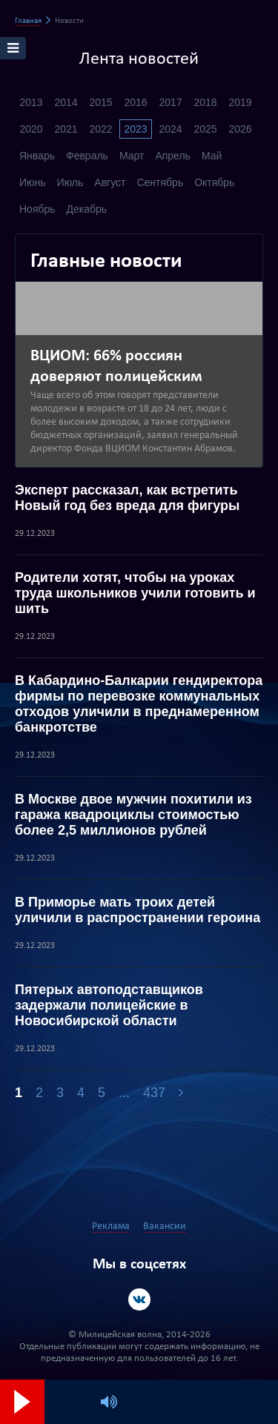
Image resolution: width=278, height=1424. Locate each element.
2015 (100, 102)
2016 (135, 102)
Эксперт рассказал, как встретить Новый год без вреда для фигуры (127, 498)
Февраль (87, 156)
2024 (170, 129)
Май (212, 156)
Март (132, 156)
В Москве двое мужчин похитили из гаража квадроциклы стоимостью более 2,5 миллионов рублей (133, 815)
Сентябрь (159, 182)
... (124, 1092)
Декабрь (87, 209)
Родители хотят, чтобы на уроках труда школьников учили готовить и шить (135, 593)
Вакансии (164, 1226)
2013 (30, 102)
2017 (170, 102)
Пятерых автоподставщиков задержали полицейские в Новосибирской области (109, 1005)
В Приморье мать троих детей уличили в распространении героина (137, 910)
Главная (28, 21)
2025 (204, 129)
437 (154, 1092)
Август (109, 182)
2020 (30, 129)
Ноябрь (37, 209)
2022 (100, 129)
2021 (65, 129)
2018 (204, 102)
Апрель (173, 156)
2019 (239, 102)
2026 (239, 129)
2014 (65, 102)
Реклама (111, 1226)
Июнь (32, 182)
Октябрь (214, 182)
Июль (70, 182)
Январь (37, 156)
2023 (135, 129)
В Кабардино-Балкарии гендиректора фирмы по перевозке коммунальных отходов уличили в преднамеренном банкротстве (138, 704)
